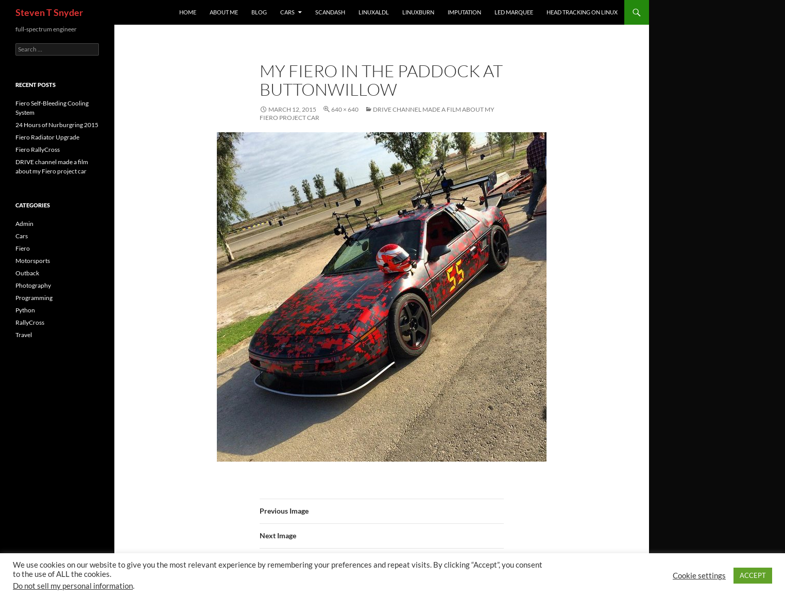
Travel (23, 335)
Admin (24, 223)
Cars (287, 12)
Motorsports (32, 261)
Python (25, 310)
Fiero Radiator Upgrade (47, 137)
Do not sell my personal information (73, 586)
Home (187, 12)
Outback (27, 273)
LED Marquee (513, 12)
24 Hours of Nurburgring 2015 (56, 125)
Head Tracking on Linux (582, 12)
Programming (34, 298)
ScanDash (330, 12)
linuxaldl (374, 12)
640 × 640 (345, 109)
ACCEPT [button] (753, 575)
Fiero (22, 248)
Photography (33, 285)
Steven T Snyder (49, 12)
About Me (224, 12)
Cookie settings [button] (699, 575)
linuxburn (418, 12)
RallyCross (29, 322)
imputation (464, 12)
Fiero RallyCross (37, 149)
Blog (259, 12)
